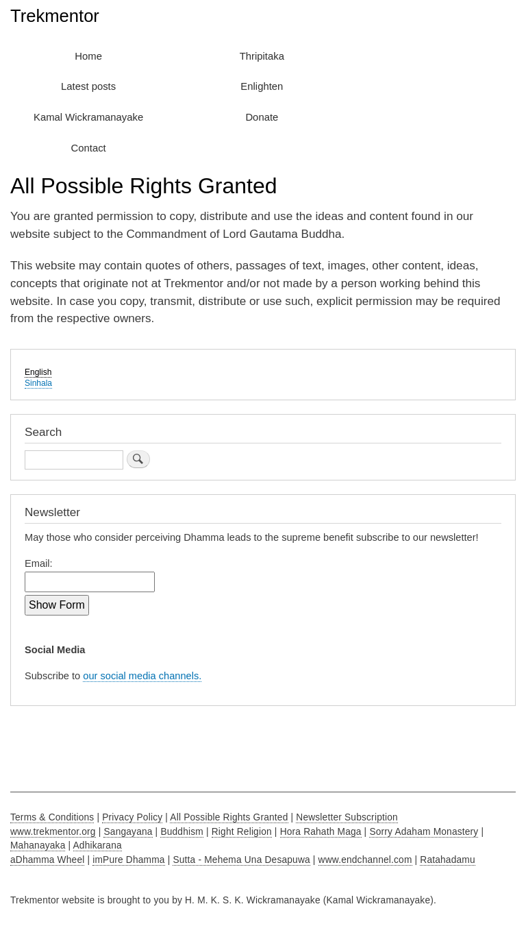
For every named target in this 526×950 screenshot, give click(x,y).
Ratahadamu (447, 860)
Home (88, 56)
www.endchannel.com (365, 860)
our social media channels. (142, 675)
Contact (88, 148)
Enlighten (261, 86)
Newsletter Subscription (347, 817)
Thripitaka (262, 56)
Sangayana (127, 832)
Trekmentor (54, 15)
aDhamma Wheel (47, 860)
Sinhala (38, 383)
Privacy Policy (132, 817)
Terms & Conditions (52, 817)
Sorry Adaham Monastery (423, 832)
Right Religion (242, 832)
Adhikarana (97, 845)
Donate (261, 117)
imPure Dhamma (128, 860)
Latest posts (88, 86)
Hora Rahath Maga (321, 832)
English (38, 372)
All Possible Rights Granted (229, 817)
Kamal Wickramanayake (88, 117)
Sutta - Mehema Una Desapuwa (241, 860)
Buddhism (181, 832)
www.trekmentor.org (53, 832)
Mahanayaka (37, 845)
